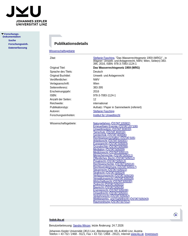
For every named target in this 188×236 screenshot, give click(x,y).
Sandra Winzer (82, 225)
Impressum (151, 234)
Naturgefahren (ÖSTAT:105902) (111, 123)
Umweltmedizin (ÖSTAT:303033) (112, 129)
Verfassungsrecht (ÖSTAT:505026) (113, 175)
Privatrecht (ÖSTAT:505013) (109, 161)
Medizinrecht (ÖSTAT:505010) (110, 152)
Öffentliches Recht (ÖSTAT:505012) (114, 158)
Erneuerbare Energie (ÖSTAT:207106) (115, 126)
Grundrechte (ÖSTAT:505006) (110, 146)
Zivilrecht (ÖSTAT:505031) (108, 184)
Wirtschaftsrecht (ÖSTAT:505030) (112, 181)
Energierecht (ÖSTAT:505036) (110, 190)
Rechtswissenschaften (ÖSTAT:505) (114, 137)
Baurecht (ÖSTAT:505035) (108, 187)
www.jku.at (137, 234)
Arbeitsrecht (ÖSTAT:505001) (110, 140)
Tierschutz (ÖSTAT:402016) (109, 132)
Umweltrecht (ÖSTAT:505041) (110, 193)
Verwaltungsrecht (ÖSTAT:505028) (113, 178)
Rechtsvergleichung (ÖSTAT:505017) (115, 167)
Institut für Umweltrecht (106, 115)
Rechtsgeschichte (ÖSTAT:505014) (113, 164)
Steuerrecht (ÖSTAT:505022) (110, 169)
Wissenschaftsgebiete (62, 51)
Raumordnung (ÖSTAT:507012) (111, 201)
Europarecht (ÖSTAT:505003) (110, 143)
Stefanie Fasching (103, 57)
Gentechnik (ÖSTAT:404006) (110, 135)
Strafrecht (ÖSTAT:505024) (109, 172)
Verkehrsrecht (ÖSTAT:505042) (111, 196)
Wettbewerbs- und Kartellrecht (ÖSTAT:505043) (121, 198)
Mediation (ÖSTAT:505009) (109, 149)
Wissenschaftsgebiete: (63, 123)
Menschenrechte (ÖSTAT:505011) (113, 155)
